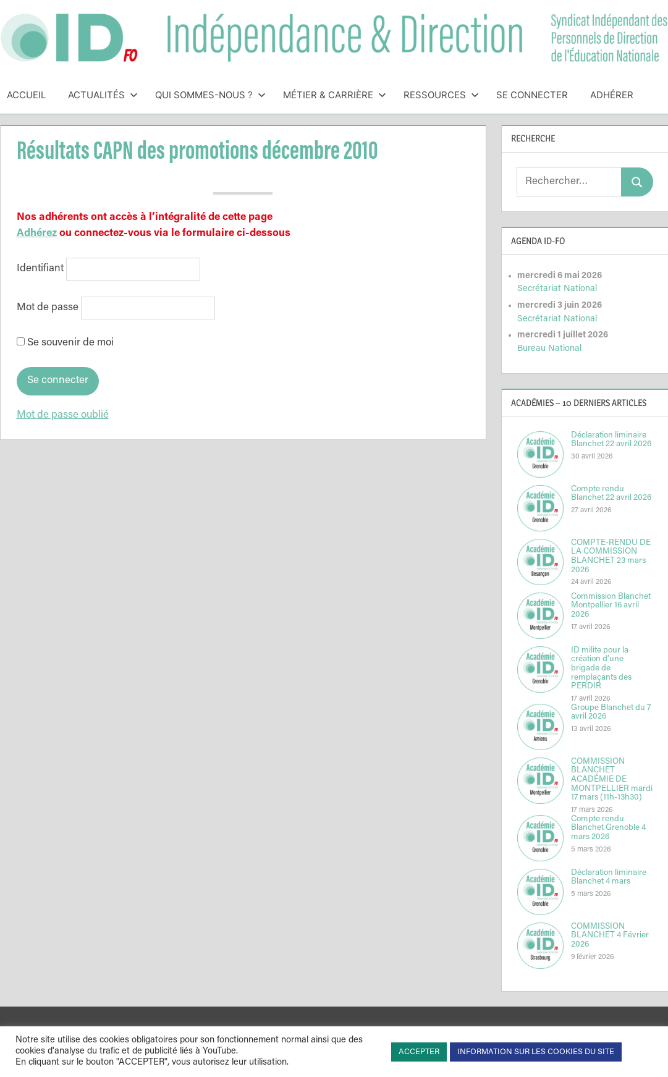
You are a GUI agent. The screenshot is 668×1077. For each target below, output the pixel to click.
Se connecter (532, 95)
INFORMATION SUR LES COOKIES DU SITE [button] (535, 1052)
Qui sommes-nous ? (210, 95)
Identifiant (40, 269)
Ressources (441, 95)
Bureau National (549, 348)
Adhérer (611, 95)
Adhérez (37, 234)
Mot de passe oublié (63, 415)
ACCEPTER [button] (419, 1052)
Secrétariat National (557, 289)
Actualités (103, 95)
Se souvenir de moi (65, 343)
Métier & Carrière (334, 95)
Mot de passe (47, 308)
